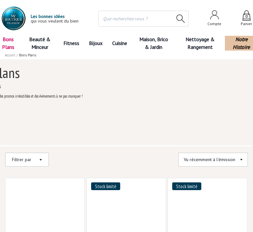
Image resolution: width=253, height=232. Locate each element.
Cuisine (120, 43)
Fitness (71, 43)
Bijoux (95, 43)
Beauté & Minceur (39, 43)
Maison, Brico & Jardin (155, 43)
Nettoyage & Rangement (202, 43)
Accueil (10, 55)
